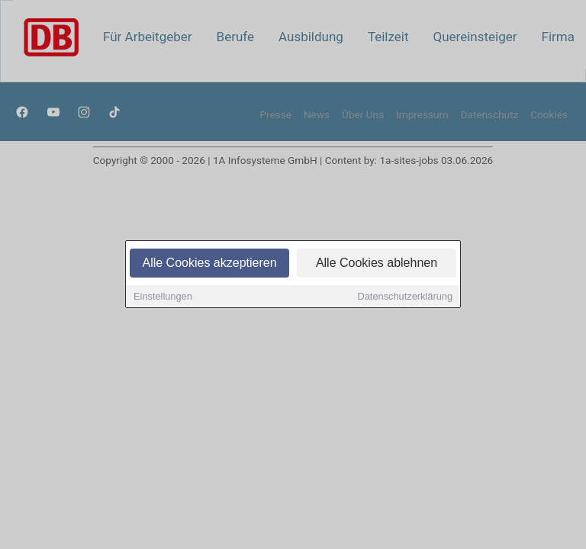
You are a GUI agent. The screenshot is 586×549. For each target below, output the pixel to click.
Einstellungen (163, 297)
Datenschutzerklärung (405, 297)
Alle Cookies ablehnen (376, 264)
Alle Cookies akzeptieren (209, 264)
